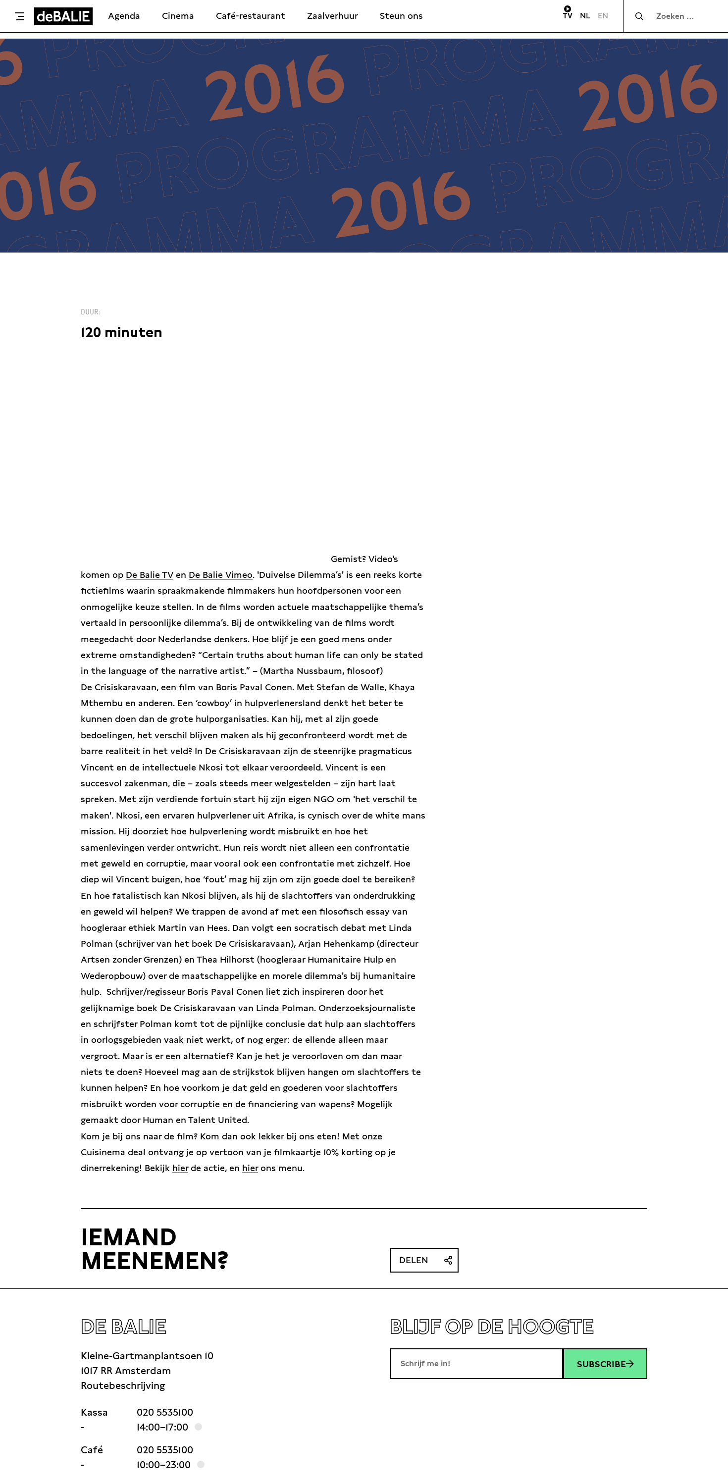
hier (180, 1168)
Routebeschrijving (123, 1385)
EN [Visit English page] (603, 15)
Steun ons (401, 15)
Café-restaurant (250, 15)
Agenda (124, 15)
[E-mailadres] (476, 1363)
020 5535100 (165, 1412)
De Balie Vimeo (221, 574)
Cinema (178, 15)
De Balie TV (149, 574)
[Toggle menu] (19, 16)
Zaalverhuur (332, 15)
